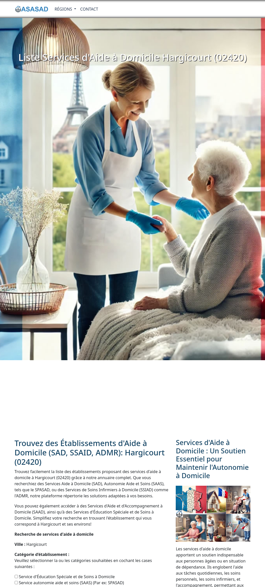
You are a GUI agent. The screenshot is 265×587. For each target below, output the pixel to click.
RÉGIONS (64, 9)
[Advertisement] (132, 398)
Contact (89, 9)
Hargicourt (31, 544)
